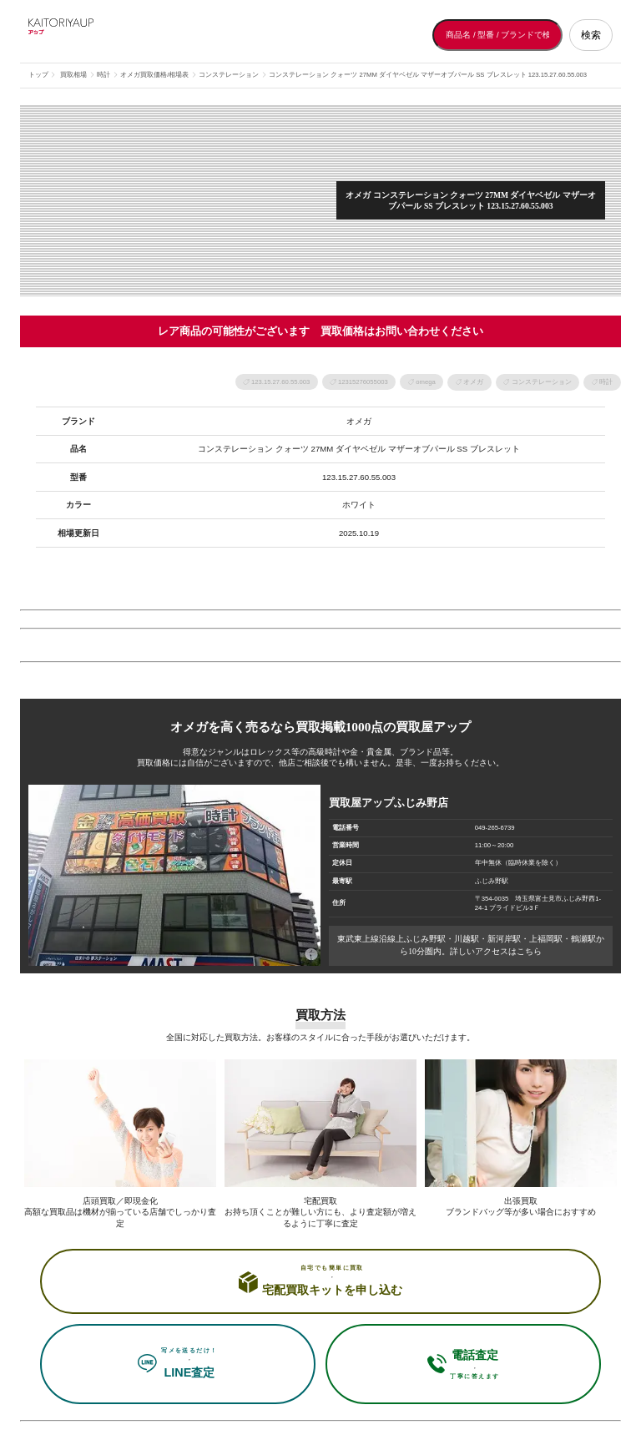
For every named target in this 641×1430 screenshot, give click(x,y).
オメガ (473, 382)
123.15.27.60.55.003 (280, 382)
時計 (606, 382)
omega (425, 382)
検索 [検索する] (591, 35)
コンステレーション (542, 382)
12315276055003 (363, 382)
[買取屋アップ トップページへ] (95, 35)
